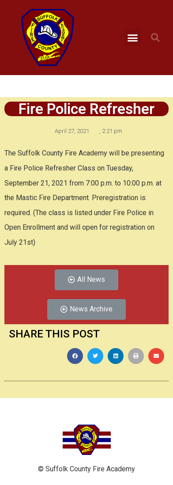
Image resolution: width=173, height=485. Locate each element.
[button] (132, 37)
